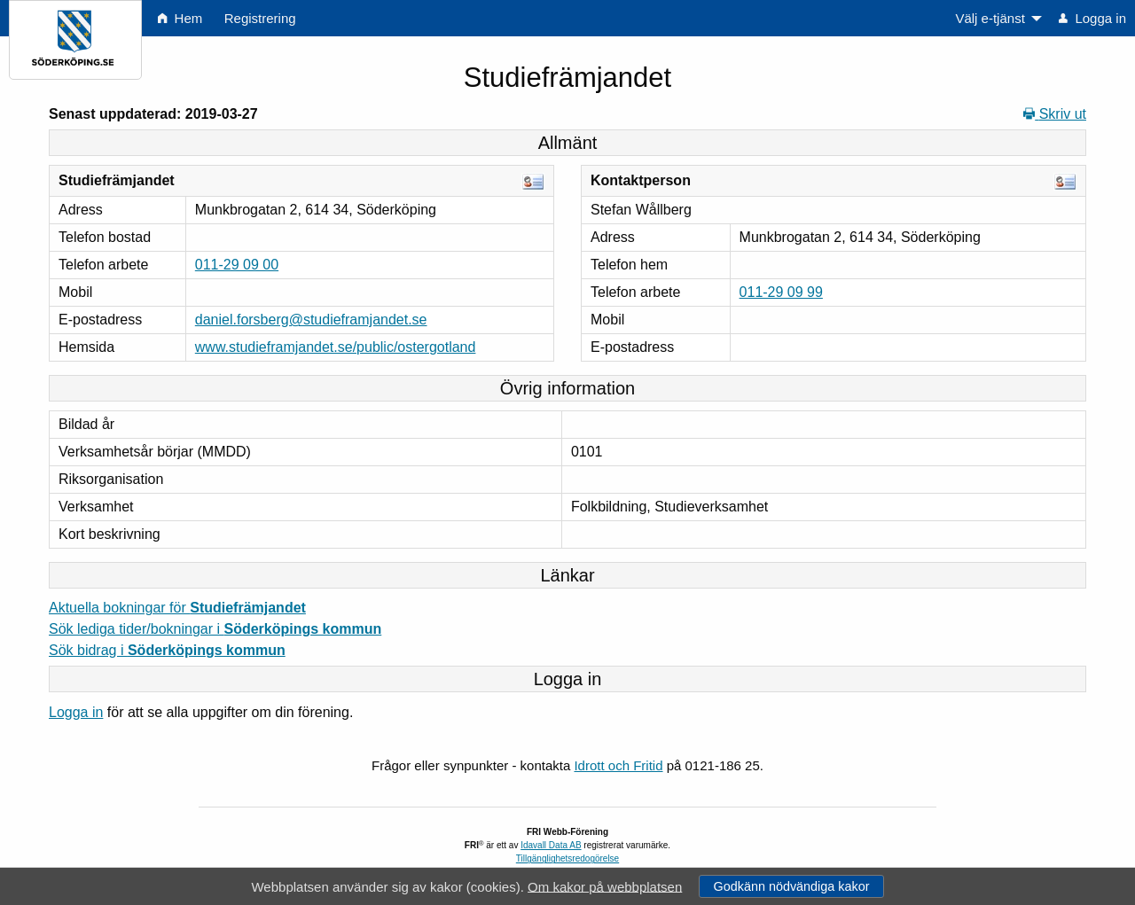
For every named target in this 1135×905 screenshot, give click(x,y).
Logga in (76, 712)
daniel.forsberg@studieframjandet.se (311, 319)
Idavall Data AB (551, 845)
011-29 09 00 (236, 264)
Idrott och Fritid (618, 765)
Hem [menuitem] (180, 18)
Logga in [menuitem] (1092, 18)
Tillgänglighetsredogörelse (567, 858)
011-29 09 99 (781, 292)
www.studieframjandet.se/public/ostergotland (335, 347)
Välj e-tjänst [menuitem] (989, 18)
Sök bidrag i (167, 650)
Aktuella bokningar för (177, 607)
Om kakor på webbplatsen (605, 885)
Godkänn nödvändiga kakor (791, 886)
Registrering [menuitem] (260, 18)
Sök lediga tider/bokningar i (215, 628)
